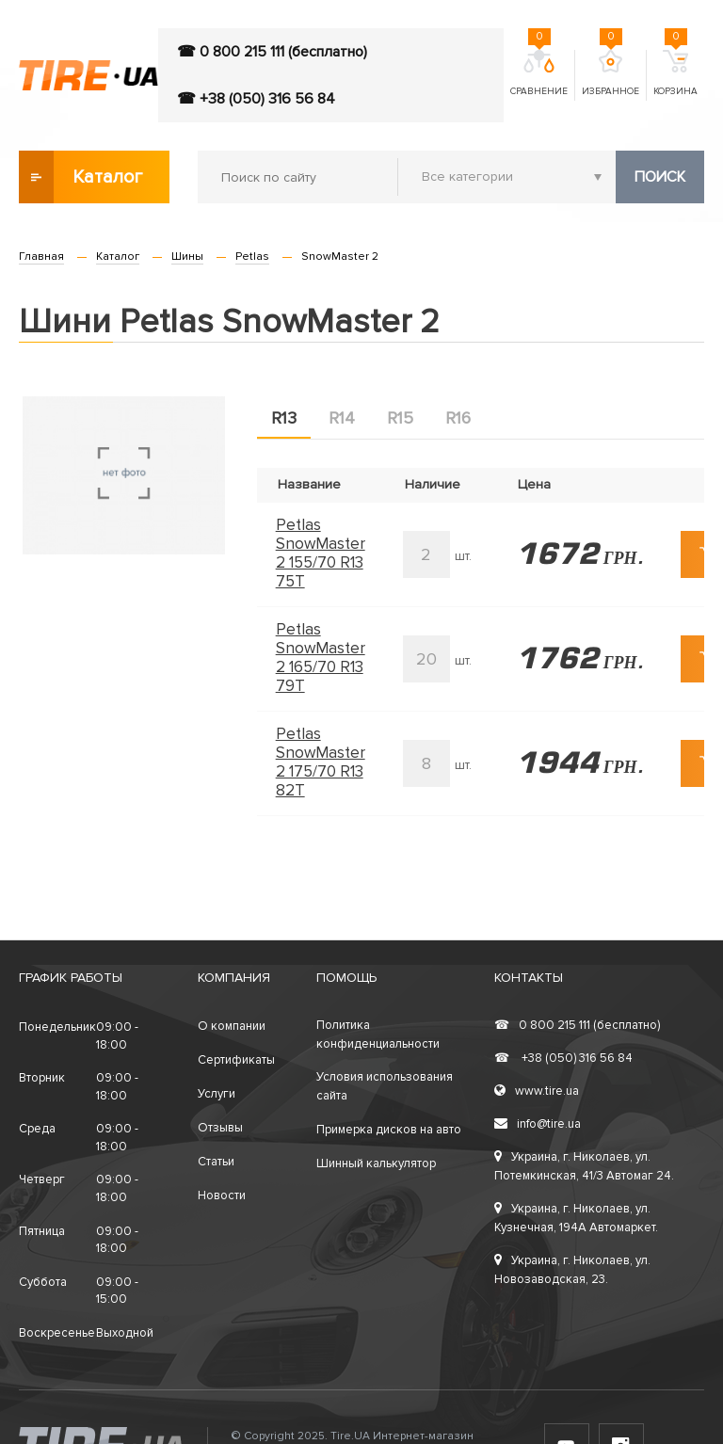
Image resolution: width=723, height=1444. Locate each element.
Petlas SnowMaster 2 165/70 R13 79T (320, 657)
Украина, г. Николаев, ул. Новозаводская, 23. (572, 1270)
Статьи (216, 1161)
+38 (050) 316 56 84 (563, 1058)
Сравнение (539, 73)
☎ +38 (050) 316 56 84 (256, 98)
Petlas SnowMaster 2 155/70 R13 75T (320, 553)
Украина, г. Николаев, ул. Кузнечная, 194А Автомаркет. (576, 1218)
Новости (222, 1195)
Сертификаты (236, 1059)
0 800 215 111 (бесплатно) (577, 1025)
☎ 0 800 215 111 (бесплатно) (272, 51)
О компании (231, 1026)
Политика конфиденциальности (378, 1034)
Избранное (610, 73)
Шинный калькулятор (376, 1163)
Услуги (216, 1093)
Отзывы (220, 1127)
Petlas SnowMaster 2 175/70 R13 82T (320, 762)
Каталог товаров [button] (82, 177)
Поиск (660, 177)
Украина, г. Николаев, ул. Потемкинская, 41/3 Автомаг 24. (584, 1166)
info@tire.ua (537, 1123)
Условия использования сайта (384, 1086)
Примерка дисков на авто (388, 1129)
